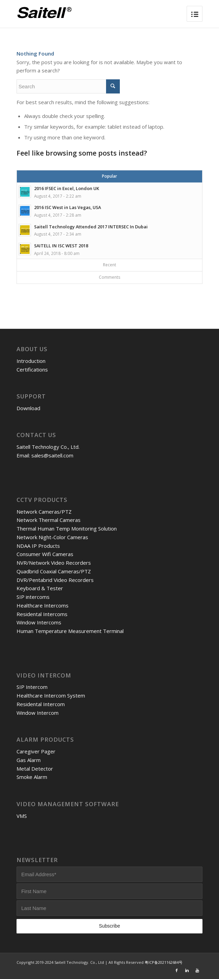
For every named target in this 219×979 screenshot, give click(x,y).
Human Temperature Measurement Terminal (70, 630)
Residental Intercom (41, 704)
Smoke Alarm (32, 776)
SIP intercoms (33, 596)
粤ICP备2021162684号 (163, 962)
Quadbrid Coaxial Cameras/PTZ (54, 571)
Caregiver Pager (36, 751)
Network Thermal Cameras (49, 519)
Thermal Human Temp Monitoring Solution (67, 528)
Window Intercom (38, 712)
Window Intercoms (39, 622)
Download (28, 408)
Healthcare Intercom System (51, 695)
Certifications (32, 369)
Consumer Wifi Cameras (45, 554)
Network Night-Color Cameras (52, 537)
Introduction (31, 360)
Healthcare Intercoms (43, 605)
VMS (22, 815)
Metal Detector (35, 768)
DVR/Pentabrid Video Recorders (55, 579)
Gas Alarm (29, 759)
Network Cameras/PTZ (44, 511)
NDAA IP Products (38, 545)
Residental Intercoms (42, 614)
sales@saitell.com (52, 455)
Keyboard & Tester (40, 588)
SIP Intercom (32, 686)
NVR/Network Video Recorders (54, 562)
